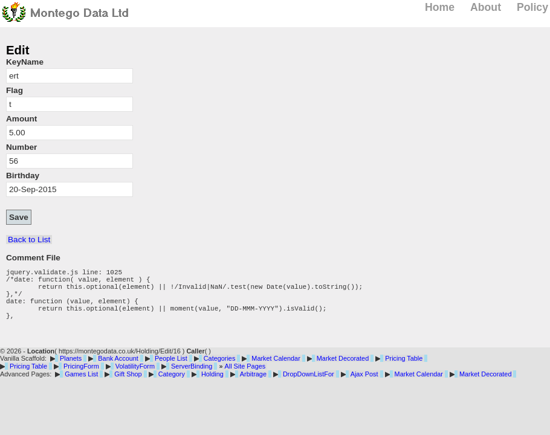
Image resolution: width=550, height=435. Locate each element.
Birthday (22, 175)
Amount (21, 118)
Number (21, 147)
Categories (220, 371)
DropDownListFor (308, 386)
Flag (14, 90)
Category (171, 386)
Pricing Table (403, 371)
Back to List (29, 239)
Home (440, 7)
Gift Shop (127, 386)
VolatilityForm (135, 378)
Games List (81, 386)
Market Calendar (275, 371)
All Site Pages (244, 378)
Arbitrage (253, 386)
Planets (71, 371)
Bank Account (118, 371)
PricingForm (81, 378)
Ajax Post (364, 386)
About (485, 7)
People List (171, 371)
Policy (532, 7)
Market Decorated (343, 371)
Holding (212, 386)
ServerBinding (191, 378)
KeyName (25, 61)
